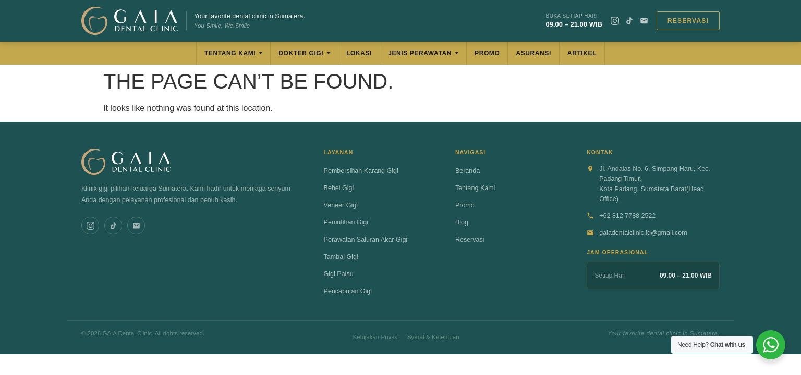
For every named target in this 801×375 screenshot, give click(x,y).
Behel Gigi (339, 188)
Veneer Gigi (341, 205)
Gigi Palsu (339, 274)
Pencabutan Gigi (348, 291)
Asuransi (533, 53)
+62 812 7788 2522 (627, 215)
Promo (487, 53)
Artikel (582, 53)
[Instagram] (615, 21)
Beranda (467, 170)
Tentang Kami (230, 53)
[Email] (644, 21)
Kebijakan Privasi (376, 337)
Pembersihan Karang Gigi (361, 170)
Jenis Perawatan (420, 53)
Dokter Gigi (300, 53)
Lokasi (359, 53)
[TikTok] (629, 21)
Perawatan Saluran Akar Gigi (366, 239)
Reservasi (688, 20)
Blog (461, 222)
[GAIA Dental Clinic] (129, 21)
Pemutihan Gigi (346, 222)
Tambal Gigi (341, 256)
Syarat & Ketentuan (433, 337)
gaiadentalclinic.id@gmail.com (643, 232)
